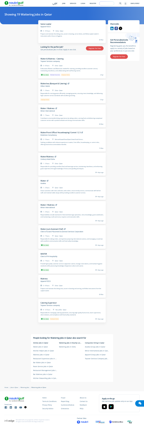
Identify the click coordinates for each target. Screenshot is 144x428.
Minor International (47, 111)
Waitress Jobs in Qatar (41, 355)
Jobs (63, 3)
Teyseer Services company (50, 61)
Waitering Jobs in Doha (67, 347)
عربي (54, 3)
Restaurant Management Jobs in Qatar (46, 370)
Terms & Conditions (49, 401)
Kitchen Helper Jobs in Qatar (43, 351)
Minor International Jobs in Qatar (97, 351)
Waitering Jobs (24, 387)
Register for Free (95, 48)
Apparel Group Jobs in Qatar (95, 355)
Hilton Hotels (45, 86)
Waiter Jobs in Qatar (40, 347)
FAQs (81, 408)
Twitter (120, 28)
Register (93, 3)
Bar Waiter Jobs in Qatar (42, 362)
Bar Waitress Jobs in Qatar (42, 374)
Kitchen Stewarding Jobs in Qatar (45, 378)
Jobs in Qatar (14, 387)
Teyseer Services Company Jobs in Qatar (98, 358)
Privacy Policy (47, 405)
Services (73, 3)
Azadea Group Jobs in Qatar (95, 347)
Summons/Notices (67, 405)
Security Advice (47, 408)
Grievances (65, 408)
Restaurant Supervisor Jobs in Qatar (46, 358)
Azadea (43, 183)
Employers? (135, 3)
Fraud (63, 398)
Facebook (116, 28)
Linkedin (112, 28)
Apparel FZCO (45, 27)
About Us (83, 398)
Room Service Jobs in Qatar (43, 366)
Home (6, 387)
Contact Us (84, 401)
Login (83, 3)
